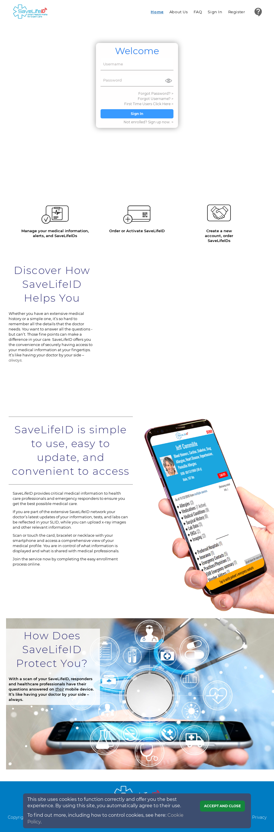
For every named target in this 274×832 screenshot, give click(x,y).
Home (157, 12)
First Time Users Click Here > (148, 104)
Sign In (215, 12)
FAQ (198, 12)
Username (113, 64)
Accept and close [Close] (222, 806)
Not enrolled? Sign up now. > (148, 122)
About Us (178, 12)
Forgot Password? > (155, 93)
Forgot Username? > (155, 99)
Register (236, 12)
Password (112, 80)
